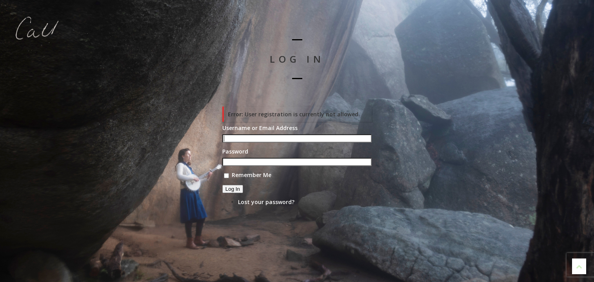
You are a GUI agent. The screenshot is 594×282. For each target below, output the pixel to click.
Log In (232, 189)
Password (235, 151)
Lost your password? (266, 202)
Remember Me (251, 175)
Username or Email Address (260, 128)
